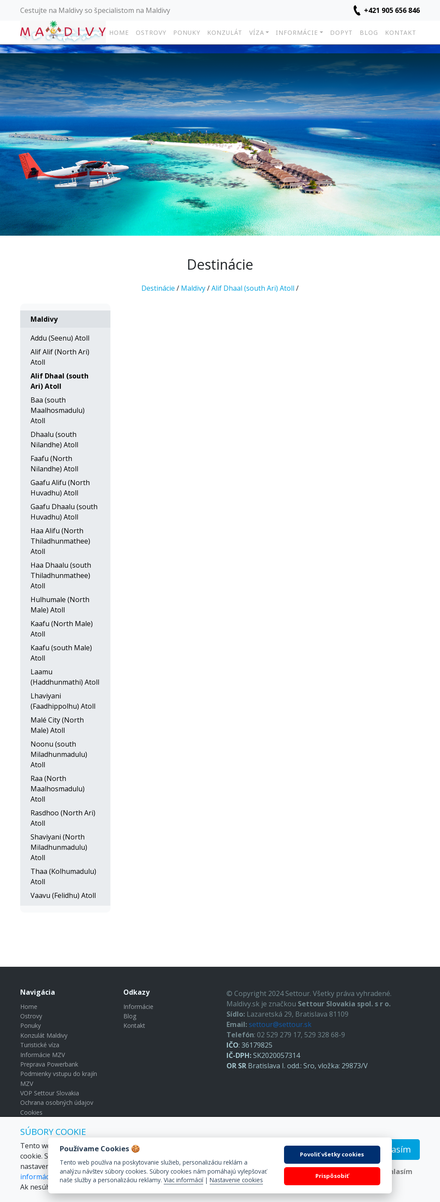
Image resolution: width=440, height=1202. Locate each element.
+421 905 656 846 (392, 10)
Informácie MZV (42, 1055)
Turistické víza (39, 1045)
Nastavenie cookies (236, 1180)
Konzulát (224, 32)
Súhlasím (392, 1149)
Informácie (138, 1006)
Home (119, 32)
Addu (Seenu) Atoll (60, 338)
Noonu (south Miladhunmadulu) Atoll (59, 754)
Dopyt (341, 32)
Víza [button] (256, 32)
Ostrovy (151, 32)
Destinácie (158, 288)
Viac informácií (183, 1180)
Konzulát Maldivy (43, 1035)
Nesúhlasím (392, 1171)
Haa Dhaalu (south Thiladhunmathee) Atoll (61, 575)
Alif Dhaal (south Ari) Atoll (252, 288)
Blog (369, 32)
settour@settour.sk (280, 1024)
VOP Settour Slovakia (49, 1093)
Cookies (31, 1112)
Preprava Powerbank (49, 1064)
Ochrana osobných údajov (56, 1102)
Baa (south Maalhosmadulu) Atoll (58, 410)
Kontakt (400, 32)
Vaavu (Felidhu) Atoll (63, 895)
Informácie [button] (297, 32)
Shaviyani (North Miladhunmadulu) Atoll (59, 847)
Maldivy (193, 288)
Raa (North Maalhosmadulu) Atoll (58, 789)
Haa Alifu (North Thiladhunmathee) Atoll (60, 541)
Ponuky (186, 32)
